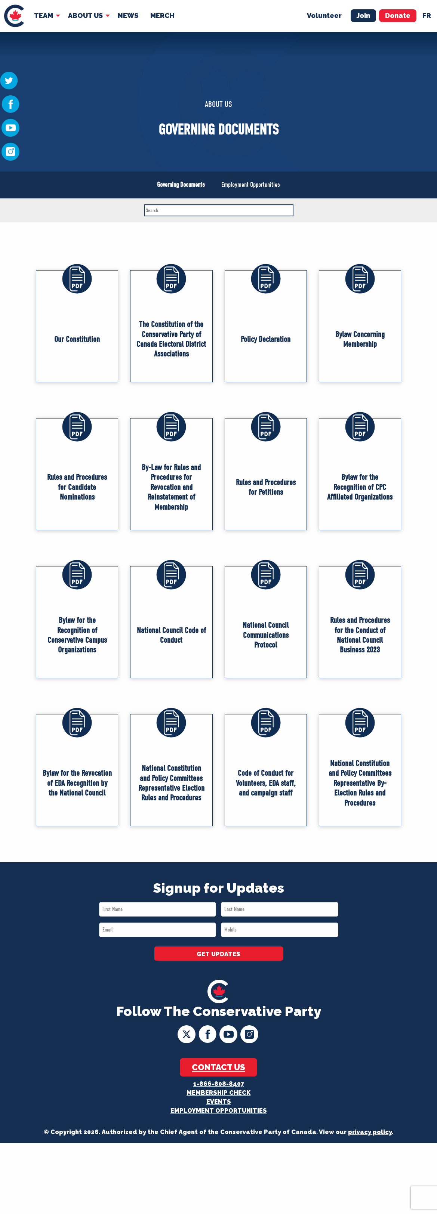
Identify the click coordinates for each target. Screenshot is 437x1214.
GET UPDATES (218, 954)
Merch (162, 15)
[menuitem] (14, 16)
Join (363, 15)
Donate (397, 15)
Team (43, 15)
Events (218, 1101)
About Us (85, 15)
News (128, 15)
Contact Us (218, 1067)
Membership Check (218, 1092)
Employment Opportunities (250, 185)
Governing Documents (181, 185)
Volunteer (324, 15)
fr (426, 15)
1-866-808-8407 (218, 1083)
